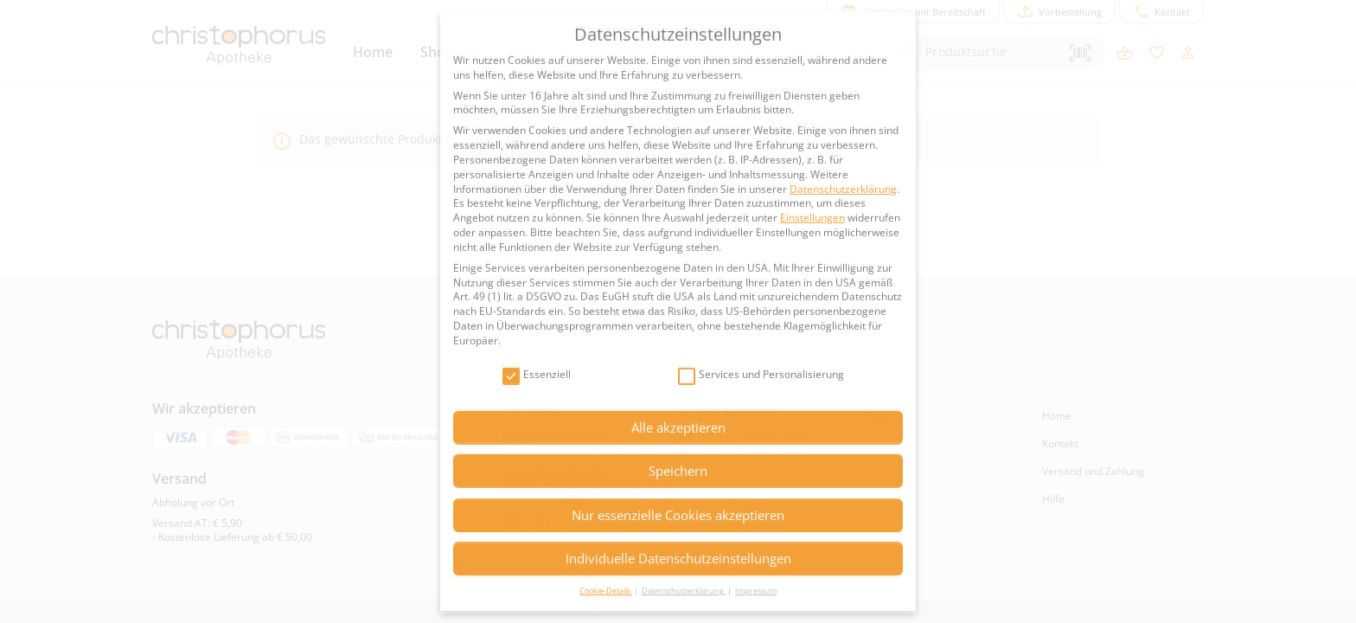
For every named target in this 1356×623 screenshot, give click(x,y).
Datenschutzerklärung (843, 189)
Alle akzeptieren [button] (678, 427)
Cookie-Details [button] (605, 590)
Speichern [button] (678, 470)
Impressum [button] (756, 590)
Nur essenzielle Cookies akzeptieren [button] (678, 514)
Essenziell (536, 375)
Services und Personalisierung (761, 375)
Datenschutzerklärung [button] (684, 590)
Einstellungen (812, 217)
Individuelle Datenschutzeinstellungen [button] (678, 558)
